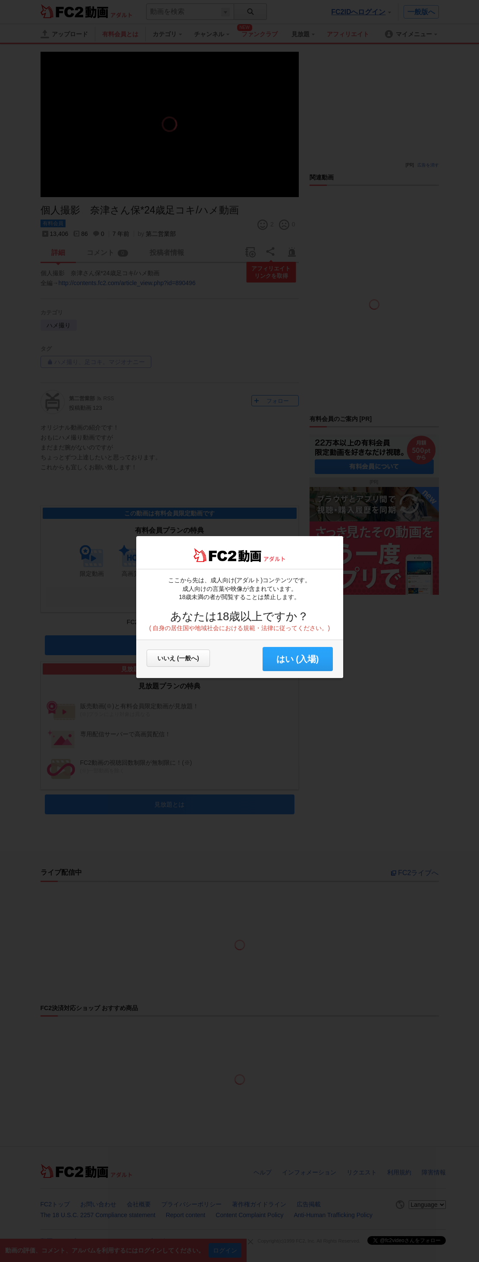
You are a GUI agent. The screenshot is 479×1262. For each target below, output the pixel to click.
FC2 (215, 555)
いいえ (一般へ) (178, 658)
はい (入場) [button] (297, 659)
